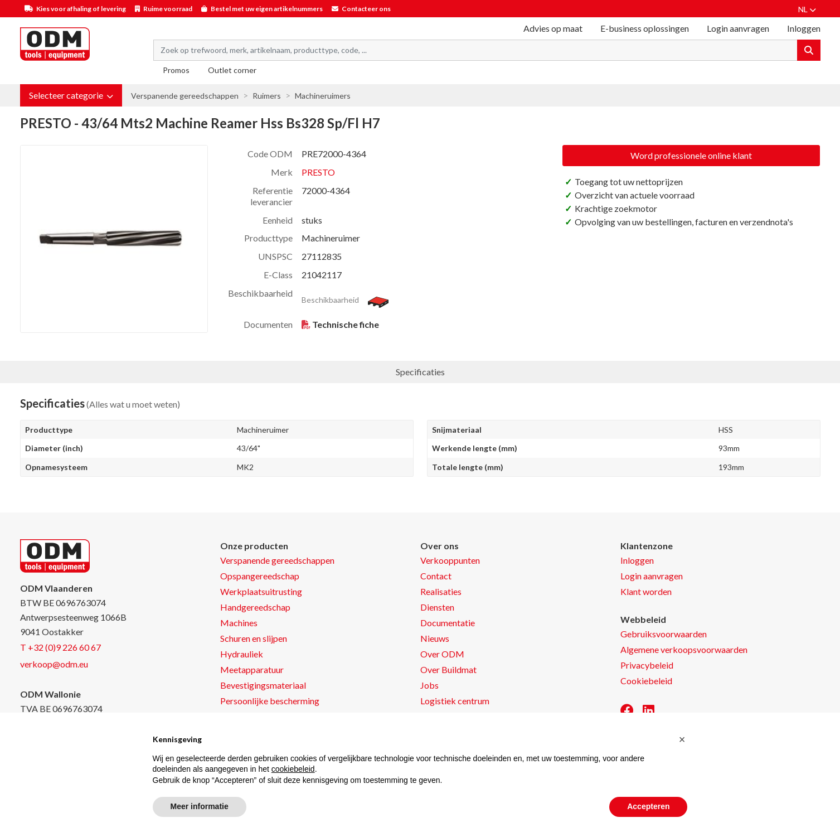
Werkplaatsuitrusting (261, 591)
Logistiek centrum (454, 700)
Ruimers (267, 95)
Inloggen (637, 560)
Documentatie (447, 622)
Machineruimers (323, 95)
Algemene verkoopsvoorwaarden (683, 649)
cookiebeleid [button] (293, 769)
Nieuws (434, 638)
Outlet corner (232, 70)
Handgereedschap (255, 607)
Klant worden (646, 591)
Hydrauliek (241, 654)
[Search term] (475, 50)
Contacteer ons (366, 8)
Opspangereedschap (259, 575)
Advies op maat (552, 28)
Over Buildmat (448, 669)
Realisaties (441, 591)
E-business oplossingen (644, 28)
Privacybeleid (646, 665)
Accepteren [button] (648, 806)
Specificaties (420, 371)
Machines (239, 622)
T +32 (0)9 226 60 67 (60, 647)
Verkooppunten (450, 560)
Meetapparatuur (252, 669)
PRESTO (318, 172)
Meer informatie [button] (200, 806)
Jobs (429, 685)
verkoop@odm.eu (54, 664)
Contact (435, 575)
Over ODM (442, 654)
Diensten (437, 607)
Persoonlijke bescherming (269, 700)
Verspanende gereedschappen (185, 95)
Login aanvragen (738, 28)
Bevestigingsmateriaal (263, 685)
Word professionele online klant (691, 155)
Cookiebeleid (646, 680)
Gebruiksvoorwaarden (663, 633)
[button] (71, 95)
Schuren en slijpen (253, 638)
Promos (176, 70)
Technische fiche (345, 324)
